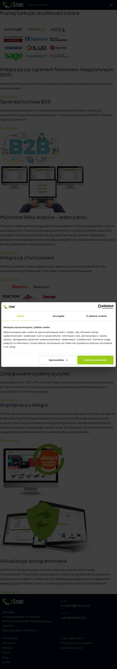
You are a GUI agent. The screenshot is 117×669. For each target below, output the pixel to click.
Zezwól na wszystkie (95, 360)
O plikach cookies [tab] (96, 316)
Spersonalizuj (58, 360)
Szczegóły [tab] (58, 316)
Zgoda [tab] (20, 316)
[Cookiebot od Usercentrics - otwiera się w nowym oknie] (100, 307)
